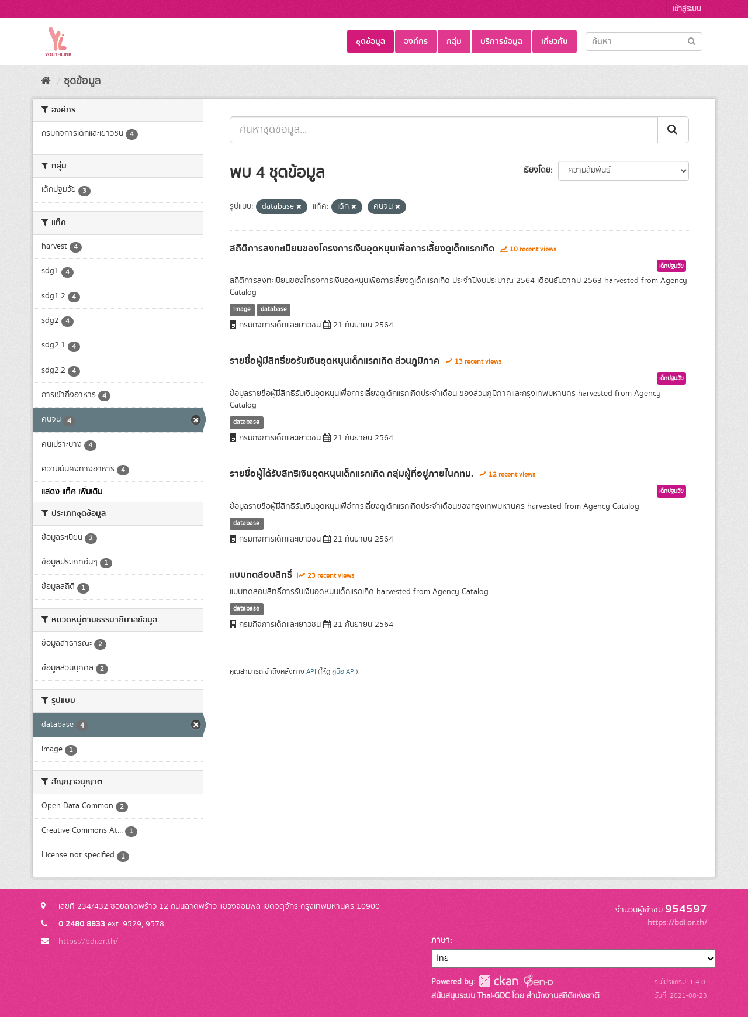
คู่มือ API (344, 672)
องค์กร (416, 41)
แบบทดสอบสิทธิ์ (261, 574)
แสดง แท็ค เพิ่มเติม (71, 492)
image (242, 309)
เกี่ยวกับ (554, 41)
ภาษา (440, 940)
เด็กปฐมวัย (671, 266)
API (311, 672)
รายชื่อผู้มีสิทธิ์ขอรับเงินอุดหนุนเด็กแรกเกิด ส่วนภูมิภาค (334, 360)
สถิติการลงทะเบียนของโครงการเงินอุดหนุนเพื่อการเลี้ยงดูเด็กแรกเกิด (362, 248)
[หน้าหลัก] (46, 81)
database (274, 309)
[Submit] (692, 41)
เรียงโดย (536, 170)
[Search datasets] (644, 41)
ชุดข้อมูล (370, 41)
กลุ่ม (454, 41)
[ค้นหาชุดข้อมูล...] (444, 129)
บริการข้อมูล (501, 41)
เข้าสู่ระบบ (687, 9)
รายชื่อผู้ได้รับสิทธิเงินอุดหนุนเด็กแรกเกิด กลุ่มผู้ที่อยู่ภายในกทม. (351, 473)
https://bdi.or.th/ (88, 941)
